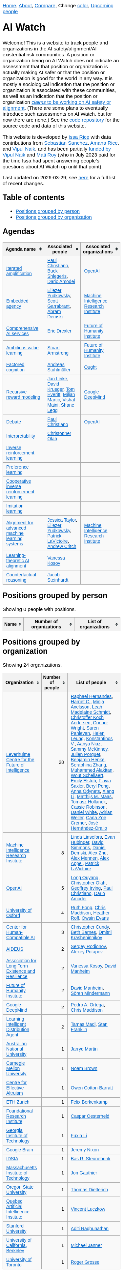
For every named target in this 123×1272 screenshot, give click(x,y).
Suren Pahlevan (85, 730)
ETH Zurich (18, 1102)
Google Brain (19, 1149)
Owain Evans (95, 918)
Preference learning (17, 469)
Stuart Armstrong (58, 350)
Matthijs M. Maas (94, 796)
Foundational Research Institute (19, 1116)
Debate (13, 421)
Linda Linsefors (86, 837)
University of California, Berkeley (18, 1245)
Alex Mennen (84, 858)
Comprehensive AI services (22, 331)
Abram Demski (55, 314)
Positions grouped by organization (54, 217)
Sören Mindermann (90, 993)
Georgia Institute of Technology (18, 1135)
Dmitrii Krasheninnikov (91, 935)
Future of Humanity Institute (93, 331)
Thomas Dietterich (89, 1189)
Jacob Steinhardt (58, 577)
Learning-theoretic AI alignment (17, 560)
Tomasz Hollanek (88, 801)
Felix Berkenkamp (89, 1102)
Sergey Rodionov (88, 946)
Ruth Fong (81, 907)
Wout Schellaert (87, 775)
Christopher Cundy (90, 927)
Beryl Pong (97, 786)
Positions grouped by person (48, 211)
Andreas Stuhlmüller (59, 367)
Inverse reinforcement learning (20, 453)
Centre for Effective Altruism (16, 1088)
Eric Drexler (60, 330)
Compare (45, 5)
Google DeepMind (94, 394)
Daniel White (84, 812)
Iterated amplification (19, 271)
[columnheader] (23, 249)
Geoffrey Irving (86, 888)
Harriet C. (81, 701)
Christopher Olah (88, 882)
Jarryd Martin (84, 1049)
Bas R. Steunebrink (91, 1158)
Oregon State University (19, 1189)
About (25, 5)
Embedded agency (17, 303)
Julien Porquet (85, 754)
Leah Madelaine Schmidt (90, 709)
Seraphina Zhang (88, 764)
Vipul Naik (23, 149)
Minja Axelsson (87, 704)
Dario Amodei (61, 281)
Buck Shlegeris (57, 273)
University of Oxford (18, 913)
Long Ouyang (84, 877)
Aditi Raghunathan (90, 1228)
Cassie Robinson (88, 807)
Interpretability (20, 436)
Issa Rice (79, 137)
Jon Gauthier (84, 1172)
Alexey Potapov (87, 951)
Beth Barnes (83, 932)
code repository (87, 120)
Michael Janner (86, 1245)
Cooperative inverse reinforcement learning (20, 489)
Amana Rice (104, 143)
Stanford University (16, 1228)
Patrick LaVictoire (58, 538)
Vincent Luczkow (88, 1209)
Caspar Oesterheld (90, 1116)
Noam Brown (84, 1068)
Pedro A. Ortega (87, 1004)
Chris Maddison (88, 910)
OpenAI (91, 271)
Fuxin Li (79, 1135)
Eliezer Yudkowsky (59, 293)
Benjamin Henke (88, 759)
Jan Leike (57, 378)
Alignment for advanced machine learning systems (19, 533)
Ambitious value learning (22, 350)
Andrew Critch (62, 546)
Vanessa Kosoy (56, 560)
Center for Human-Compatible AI (20, 932)
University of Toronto (18, 1262)
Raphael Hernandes (91, 696)
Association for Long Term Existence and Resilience (21, 968)
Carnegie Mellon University (16, 1068)
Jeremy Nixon (85, 1149)
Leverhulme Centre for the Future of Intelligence (20, 762)
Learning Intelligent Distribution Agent (17, 1026)
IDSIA (12, 1158)
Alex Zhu (98, 852)
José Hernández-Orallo (89, 825)
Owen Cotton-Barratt (92, 1087)
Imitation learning (15, 508)
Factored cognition (15, 367)
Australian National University (16, 1049)
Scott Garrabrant (59, 303)
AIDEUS (14, 949)
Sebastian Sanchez (66, 143)
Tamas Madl (83, 1024)
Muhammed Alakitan (92, 770)
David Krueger (56, 386)
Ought (90, 367)
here (83, 177)
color (82, 5)
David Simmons (87, 845)
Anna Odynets (85, 791)
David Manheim (87, 988)
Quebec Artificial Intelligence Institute (18, 1209)
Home (9, 5)
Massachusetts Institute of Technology (21, 1173)
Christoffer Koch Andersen (87, 720)
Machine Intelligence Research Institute (95, 303)
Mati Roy (46, 155)
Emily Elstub (83, 780)
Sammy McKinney (89, 749)
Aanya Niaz (89, 743)
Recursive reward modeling (23, 394)
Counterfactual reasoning (21, 577)
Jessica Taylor (62, 520)
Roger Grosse (85, 1262)
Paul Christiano (58, 263)
